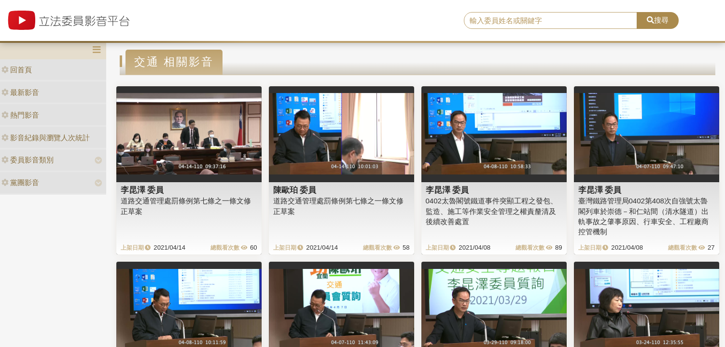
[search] (551, 20)
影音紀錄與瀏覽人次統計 (45, 137)
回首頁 (16, 70)
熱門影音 (20, 115)
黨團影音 (20, 182)
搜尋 (658, 20)
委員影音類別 (27, 160)
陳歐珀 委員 (295, 190)
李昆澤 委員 (142, 190)
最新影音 (20, 92)
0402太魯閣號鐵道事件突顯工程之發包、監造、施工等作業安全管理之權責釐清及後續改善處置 (492, 211)
